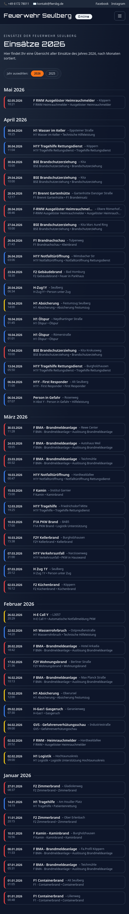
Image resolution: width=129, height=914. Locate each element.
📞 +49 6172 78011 (16, 4)
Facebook (102, 4)
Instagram (118, 4)
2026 (37, 73)
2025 (52, 73)
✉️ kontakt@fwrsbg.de (48, 4)
